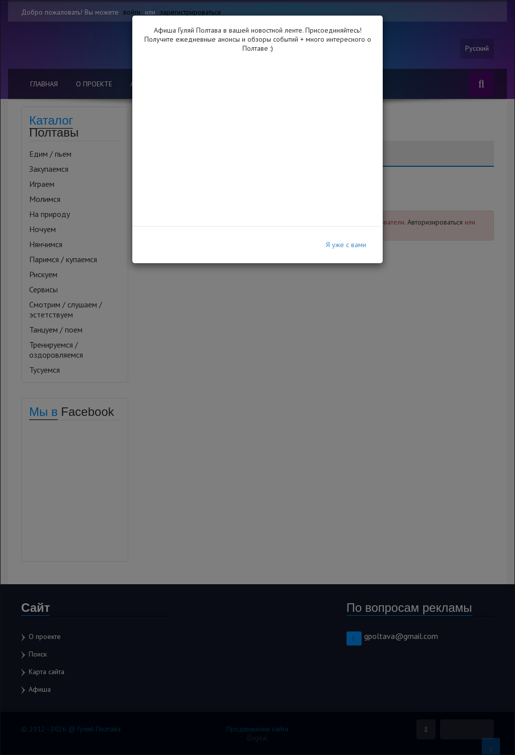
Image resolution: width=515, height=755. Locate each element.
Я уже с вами (346, 244)
